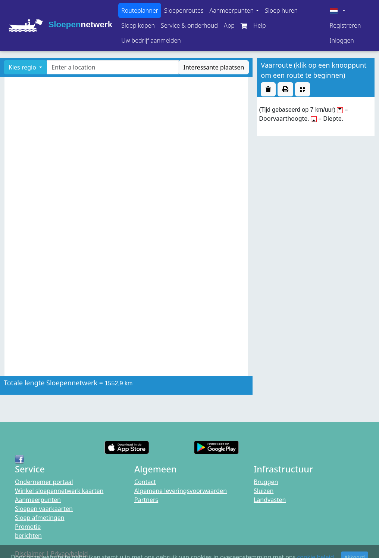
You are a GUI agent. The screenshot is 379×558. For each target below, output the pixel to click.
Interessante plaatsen (213, 67)
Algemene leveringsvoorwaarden (180, 491)
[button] (234, 10)
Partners (146, 500)
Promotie (28, 526)
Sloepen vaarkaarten (44, 509)
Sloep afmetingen (40, 518)
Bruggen (266, 482)
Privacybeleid (69, 553)
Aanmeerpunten (38, 500)
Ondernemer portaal (44, 482)
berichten (28, 535)
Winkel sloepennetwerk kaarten (59, 491)
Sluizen (263, 491)
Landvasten (270, 500)
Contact (145, 482)
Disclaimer (29, 553)
